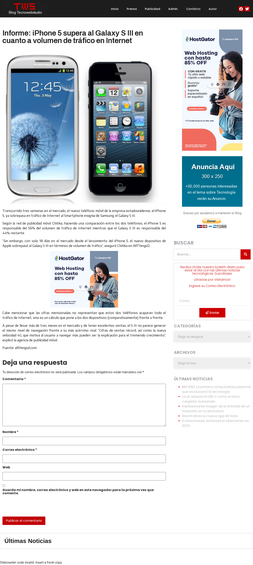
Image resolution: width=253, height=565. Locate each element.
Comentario (14, 379)
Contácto (193, 9)
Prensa (132, 9)
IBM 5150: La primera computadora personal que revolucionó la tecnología (216, 389)
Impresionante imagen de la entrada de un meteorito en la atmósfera (216, 408)
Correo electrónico (19, 450)
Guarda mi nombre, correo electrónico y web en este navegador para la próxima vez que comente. (78, 491)
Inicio (115, 9)
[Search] (245, 254)
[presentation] (30, 508)
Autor (213, 9)
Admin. (173, 9)
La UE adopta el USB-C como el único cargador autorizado (211, 399)
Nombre (10, 432)
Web (6, 468)
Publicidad (152, 9)
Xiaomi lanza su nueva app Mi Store (210, 416)
